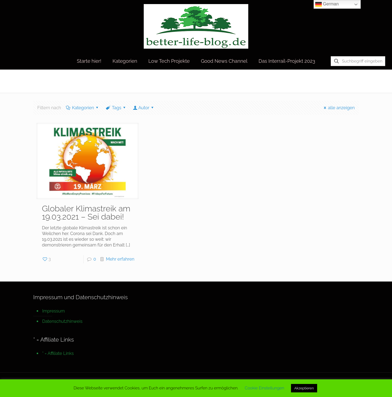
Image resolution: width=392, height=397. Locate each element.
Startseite (317, 80)
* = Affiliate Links (58, 353)
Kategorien (82, 107)
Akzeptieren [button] (304, 388)
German (327, 4)
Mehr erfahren (120, 259)
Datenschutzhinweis (62, 321)
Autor (143, 107)
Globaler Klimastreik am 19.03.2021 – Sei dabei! (86, 212)
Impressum (53, 311)
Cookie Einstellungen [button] (264, 388)
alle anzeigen (338, 107)
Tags (116, 107)
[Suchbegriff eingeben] (358, 61)
